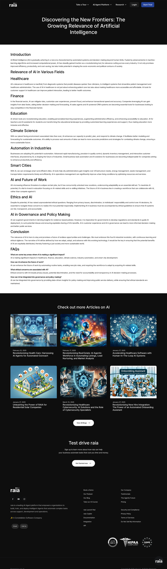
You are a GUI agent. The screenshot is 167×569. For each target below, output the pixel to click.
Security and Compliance (130, 510)
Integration (88, 522)
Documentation (89, 518)
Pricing (123, 502)
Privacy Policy (126, 514)
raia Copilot (88, 514)
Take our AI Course (91, 502)
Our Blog (87, 498)
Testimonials (125, 494)
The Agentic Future (128, 498)
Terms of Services (127, 518)
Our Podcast (88, 494)
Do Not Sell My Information (131, 522)
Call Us (24, 526)
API (85, 525)
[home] (15, 5)
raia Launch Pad (89, 510)
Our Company (126, 490)
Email (15, 526)
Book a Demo (88, 490)
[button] (82, 4)
